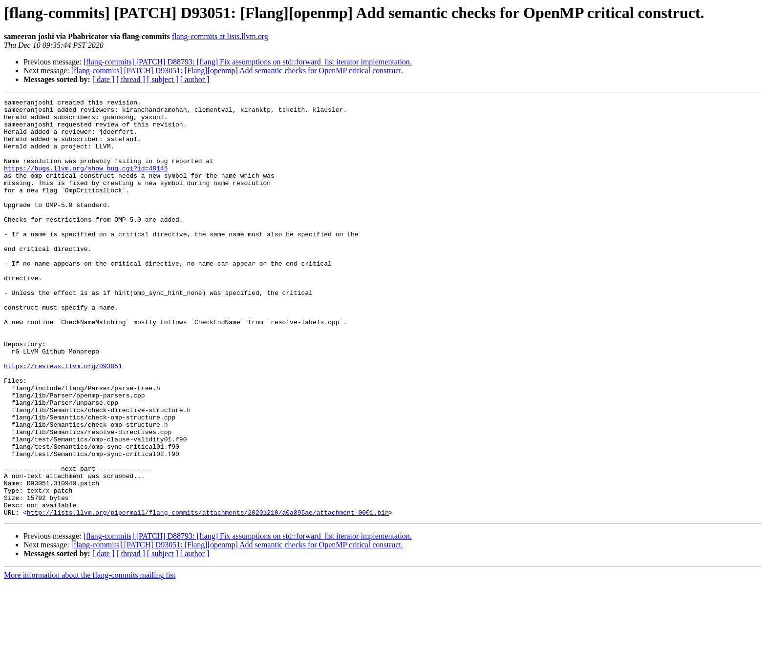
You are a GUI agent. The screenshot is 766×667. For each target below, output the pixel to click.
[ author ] (195, 79)
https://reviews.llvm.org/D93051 (63, 420)
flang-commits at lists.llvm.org (220, 36)
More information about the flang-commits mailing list (89, 658)
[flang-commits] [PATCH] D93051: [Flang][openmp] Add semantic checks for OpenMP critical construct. (237, 70)
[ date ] (103, 79)
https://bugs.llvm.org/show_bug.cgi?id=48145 (86, 182)
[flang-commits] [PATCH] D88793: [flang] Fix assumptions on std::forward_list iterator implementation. (248, 62)
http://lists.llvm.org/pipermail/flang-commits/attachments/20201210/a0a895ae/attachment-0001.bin (208, 595)
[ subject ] (162, 79)
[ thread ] (130, 79)
